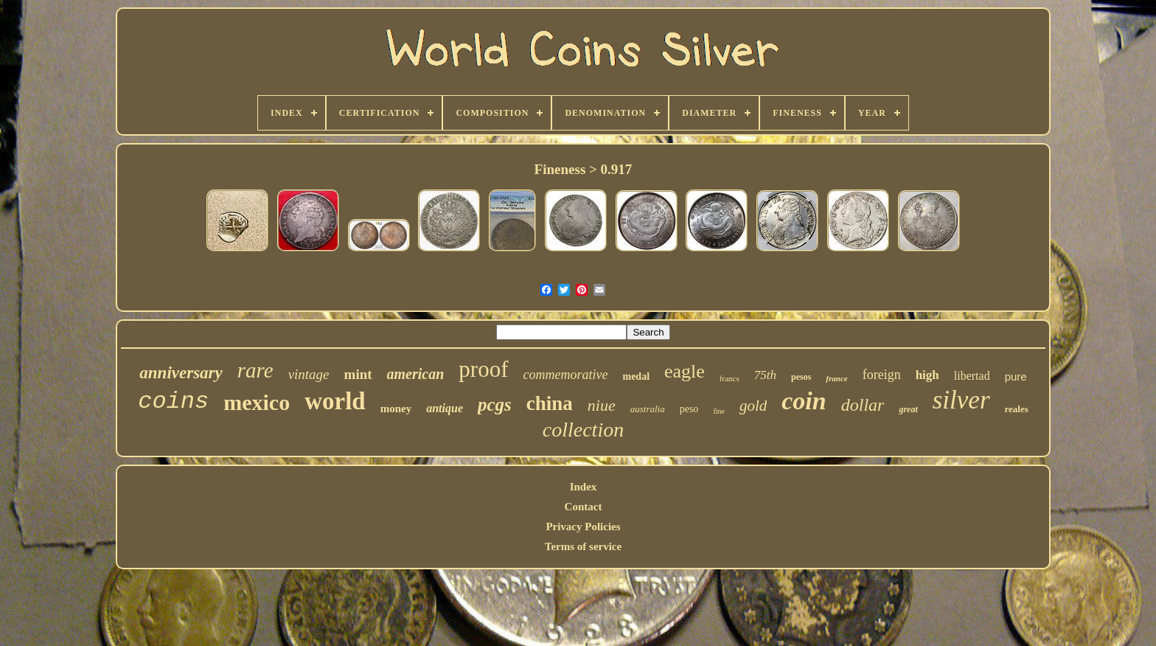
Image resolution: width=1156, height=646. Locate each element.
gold (753, 405)
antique (444, 408)
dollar (863, 404)
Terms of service (583, 546)
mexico (256, 402)
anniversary (180, 373)
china (549, 403)
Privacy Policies (583, 526)
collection (583, 429)
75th (765, 375)
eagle (684, 371)
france (836, 378)
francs (729, 378)
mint (358, 374)
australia (647, 408)
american (416, 374)
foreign (882, 374)
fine (719, 411)
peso (689, 408)
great (908, 409)
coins (173, 401)
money (396, 408)
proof (483, 369)
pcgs (495, 404)
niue (602, 405)
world (335, 401)
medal (636, 376)
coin (803, 400)
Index (583, 487)
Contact (583, 507)
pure (1016, 376)
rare (255, 370)
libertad (972, 375)
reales (1016, 408)
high (927, 375)
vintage (309, 374)
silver (961, 400)
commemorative (565, 374)
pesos (801, 377)
